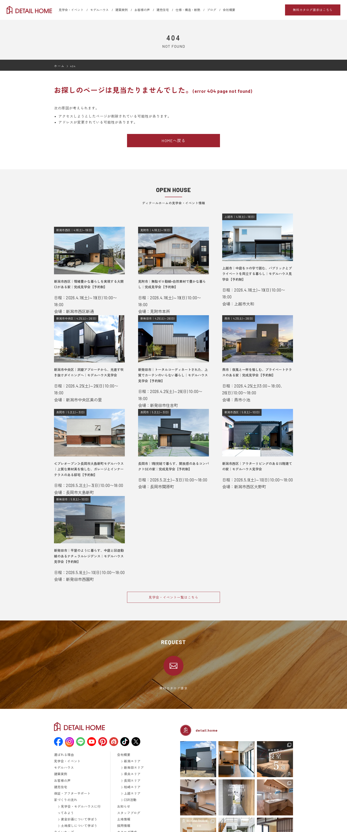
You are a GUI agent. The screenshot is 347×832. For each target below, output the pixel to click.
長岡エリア (131, 752)
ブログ (211, 10)
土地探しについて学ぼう (77, 792)
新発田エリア (132, 740)
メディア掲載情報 (65, 815)
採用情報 (123, 792)
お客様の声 (142, 10)
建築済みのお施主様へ (131, 804)
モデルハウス (99, 10)
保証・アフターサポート (70, 763)
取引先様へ (124, 809)
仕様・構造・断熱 (187, 10)
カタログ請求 (125, 798)
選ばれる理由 (62, 729)
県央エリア (131, 746)
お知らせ (123, 775)
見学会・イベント (71, 10)
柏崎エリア (131, 758)
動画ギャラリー (64, 809)
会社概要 (229, 10)
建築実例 (121, 10)
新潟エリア (131, 735)
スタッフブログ (127, 781)
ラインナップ (62, 798)
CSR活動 (129, 769)
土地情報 (123, 786)
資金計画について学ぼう (77, 786)
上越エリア (131, 763)
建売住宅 (162, 10)
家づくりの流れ (64, 769)
